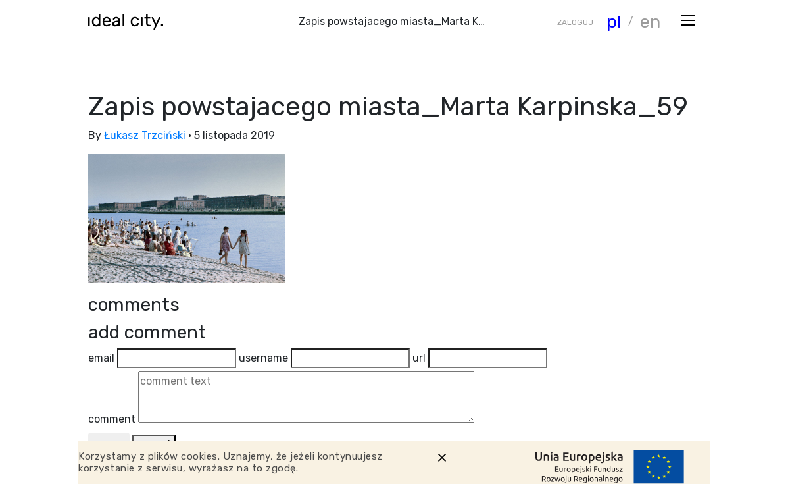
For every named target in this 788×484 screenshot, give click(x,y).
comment (111, 419)
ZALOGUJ (575, 22)
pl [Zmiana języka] (614, 21)
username (263, 358)
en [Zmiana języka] (650, 21)
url (419, 358)
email (101, 358)
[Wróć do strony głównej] (129, 21)
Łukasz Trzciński (144, 135)
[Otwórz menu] (688, 19)
